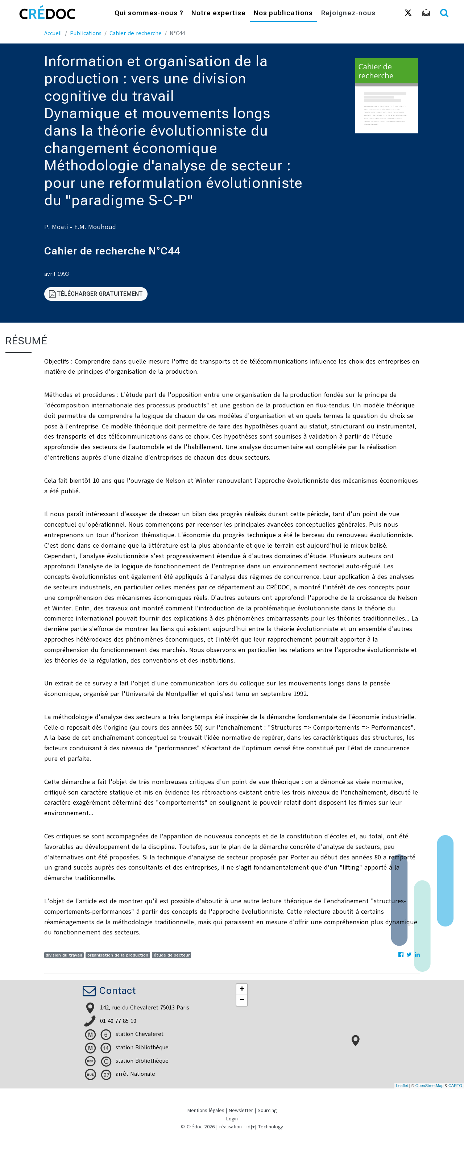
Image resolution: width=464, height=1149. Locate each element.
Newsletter (241, 1110)
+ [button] (242, 989)
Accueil (53, 33)
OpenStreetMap (429, 1085)
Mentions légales (205, 1110)
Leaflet (402, 1085)
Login (232, 1118)
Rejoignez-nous (348, 13)
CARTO (455, 1085)
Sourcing (267, 1110)
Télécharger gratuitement (96, 293)
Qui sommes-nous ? (149, 13)
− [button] (242, 1000)
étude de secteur (172, 955)
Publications (86, 33)
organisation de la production (117, 955)
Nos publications (283, 13)
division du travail (64, 955)
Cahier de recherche (135, 33)
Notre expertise (218, 13)
